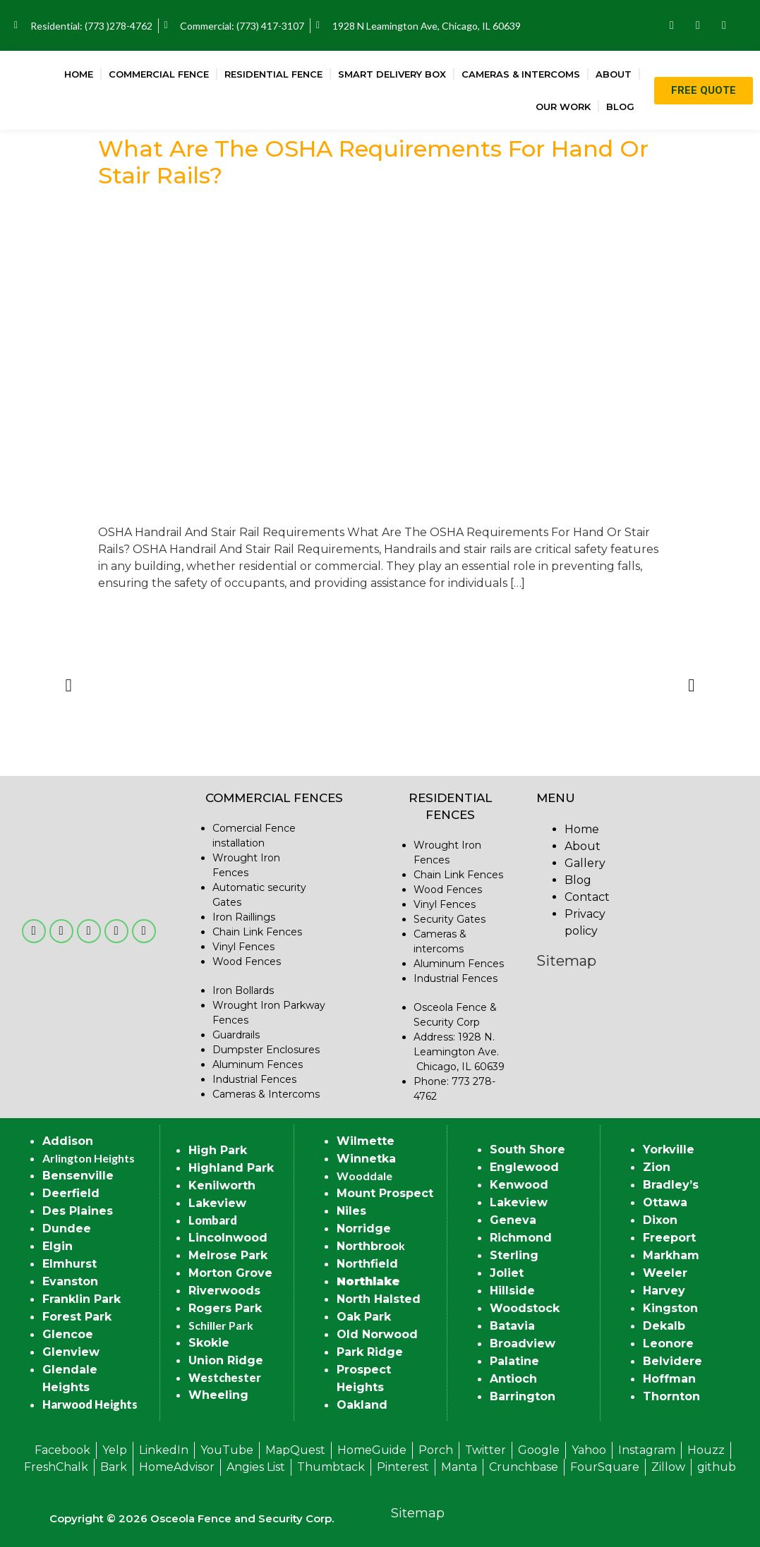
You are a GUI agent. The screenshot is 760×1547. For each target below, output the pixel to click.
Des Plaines (77, 1211)
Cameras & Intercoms (521, 74)
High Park (217, 1150)
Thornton (671, 1396)
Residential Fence (273, 74)
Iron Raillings (243, 917)
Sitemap (566, 960)
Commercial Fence (159, 74)
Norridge (364, 1228)
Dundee (66, 1228)
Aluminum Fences (257, 1064)
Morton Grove (230, 1273)
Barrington (522, 1396)
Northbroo (368, 1246)
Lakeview (217, 1203)
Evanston (70, 1281)
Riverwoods (224, 1290)
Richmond (521, 1237)
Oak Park (364, 1316)
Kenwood (519, 1184)
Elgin (57, 1246)
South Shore (527, 1149)
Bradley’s (671, 1184)
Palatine (514, 1361)
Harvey (664, 1290)
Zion (656, 1167)
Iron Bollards (243, 990)
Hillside (512, 1290)
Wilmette (365, 1141)
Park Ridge (370, 1352)
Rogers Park (225, 1308)
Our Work (563, 106)
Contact (587, 897)
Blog (620, 106)
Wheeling (218, 1395)
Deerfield (70, 1193)
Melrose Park (227, 1255)
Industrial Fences (254, 1079)
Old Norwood (377, 1334)
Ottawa (665, 1202)
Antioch (513, 1378)
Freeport (669, 1237)
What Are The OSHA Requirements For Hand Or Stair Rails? (373, 162)
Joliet (507, 1273)
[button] (69, 685)
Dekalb (664, 1326)
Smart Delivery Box (392, 74)
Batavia (512, 1326)
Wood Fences (246, 961)
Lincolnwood (227, 1237)
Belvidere (672, 1361)
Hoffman (669, 1378)
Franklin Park (81, 1299)
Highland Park (231, 1168)
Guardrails (236, 1035)
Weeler (665, 1273)
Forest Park (76, 1316)
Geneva (513, 1220)
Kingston (670, 1308)
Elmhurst (69, 1263)
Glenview (70, 1352)
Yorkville (668, 1149)
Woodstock (525, 1308)
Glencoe (67, 1334)
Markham (671, 1255)
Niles (351, 1211)
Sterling (514, 1255)
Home (78, 74)
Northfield (367, 1263)
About (614, 74)
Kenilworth (221, 1185)
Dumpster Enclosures (266, 1049)
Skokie (208, 1342)
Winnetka (366, 1158)
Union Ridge (225, 1360)
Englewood (524, 1167)
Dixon (660, 1220)
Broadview (522, 1343)
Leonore (668, 1343)
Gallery (585, 863)
